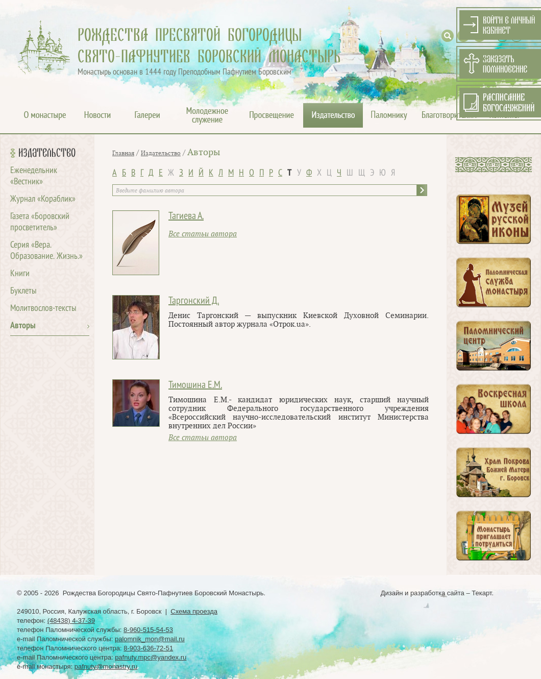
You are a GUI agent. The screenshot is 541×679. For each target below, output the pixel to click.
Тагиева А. (186, 216)
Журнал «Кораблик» (43, 199)
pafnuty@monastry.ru (106, 666)
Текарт (481, 593)
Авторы (23, 326)
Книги (20, 274)
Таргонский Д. (193, 301)
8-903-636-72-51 (148, 648)
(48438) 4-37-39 (71, 620)
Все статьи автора (202, 234)
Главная (123, 153)
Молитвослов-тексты (43, 308)
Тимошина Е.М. (195, 385)
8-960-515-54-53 (148, 630)
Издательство (47, 153)
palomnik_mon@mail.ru (150, 639)
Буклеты (23, 291)
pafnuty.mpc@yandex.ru (150, 657)
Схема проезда (193, 611)
